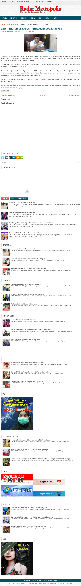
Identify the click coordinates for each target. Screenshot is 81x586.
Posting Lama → (74, 95)
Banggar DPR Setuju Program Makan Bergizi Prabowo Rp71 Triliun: (30, 372)
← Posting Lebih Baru (8, 95)
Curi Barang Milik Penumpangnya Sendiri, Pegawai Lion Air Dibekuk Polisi (31, 223)
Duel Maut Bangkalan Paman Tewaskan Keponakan (26, 284)
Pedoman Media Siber (23, 2)
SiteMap (49, 2)
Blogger (55, 580)
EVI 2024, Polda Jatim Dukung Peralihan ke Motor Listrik (27, 294)
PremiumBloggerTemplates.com (47, 583)
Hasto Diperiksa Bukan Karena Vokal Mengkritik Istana (27, 381)
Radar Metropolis (8, 31)
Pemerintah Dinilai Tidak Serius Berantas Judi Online (24, 233)
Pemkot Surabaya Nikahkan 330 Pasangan (22, 213)
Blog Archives (22, 198)
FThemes (17, 583)
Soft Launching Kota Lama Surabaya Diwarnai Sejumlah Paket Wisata (31, 329)
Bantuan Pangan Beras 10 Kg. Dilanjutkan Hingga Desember (28, 268)
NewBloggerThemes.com (64, 583)
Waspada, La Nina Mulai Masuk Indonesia (22, 202)
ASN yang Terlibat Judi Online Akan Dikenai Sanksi (25, 339)
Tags (12, 198)
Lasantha (34, 583)
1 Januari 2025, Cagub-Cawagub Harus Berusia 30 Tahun (27, 362)
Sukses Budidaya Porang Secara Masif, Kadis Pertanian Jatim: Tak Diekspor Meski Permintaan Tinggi (40, 459)
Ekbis (39, 18)
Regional (32, 18)
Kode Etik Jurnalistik (38, 2)
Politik (55, 18)
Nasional (23, 18)
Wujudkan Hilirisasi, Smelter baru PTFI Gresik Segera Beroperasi (29, 449)
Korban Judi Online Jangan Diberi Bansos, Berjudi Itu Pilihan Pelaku (30, 440)
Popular (5, 198)
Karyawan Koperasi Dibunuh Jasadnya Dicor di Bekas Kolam (28, 526)
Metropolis (13, 18)
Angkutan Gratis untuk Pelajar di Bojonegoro (24, 304)
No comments (30, 31)
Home (3, 24)
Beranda (4, 2)
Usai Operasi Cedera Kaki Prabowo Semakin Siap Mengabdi (28, 259)
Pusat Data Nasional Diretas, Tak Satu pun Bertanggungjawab (29, 508)
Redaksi (11, 2)
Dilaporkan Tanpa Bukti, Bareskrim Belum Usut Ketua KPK (31, 29)
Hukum (47, 18)
